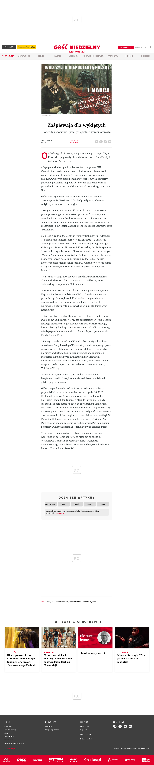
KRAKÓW (79, 602)
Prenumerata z (26, 47)
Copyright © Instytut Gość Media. (123, 748)
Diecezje (129, 56)
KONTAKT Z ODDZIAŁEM (93, 56)
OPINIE (41, 56)
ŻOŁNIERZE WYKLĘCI (89, 602)
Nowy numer (8, 56)
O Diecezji (145, 56)
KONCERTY (72, 602)
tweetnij (106, 141)
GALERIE (57, 56)
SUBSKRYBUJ (126, 47)
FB (101, 141)
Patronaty (113, 56)
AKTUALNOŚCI (24, 56)
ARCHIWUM (73, 56)
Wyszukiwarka (150, 47)
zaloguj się (140, 47)
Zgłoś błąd (10, 749)
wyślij (110, 141)
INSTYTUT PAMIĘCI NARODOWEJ (57, 602)
